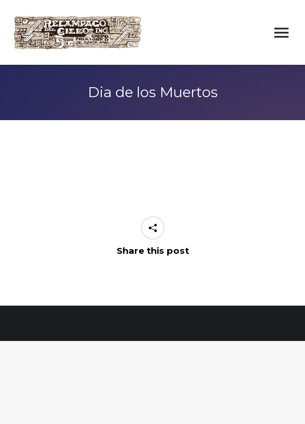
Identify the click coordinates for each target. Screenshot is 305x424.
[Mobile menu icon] (281, 32)
